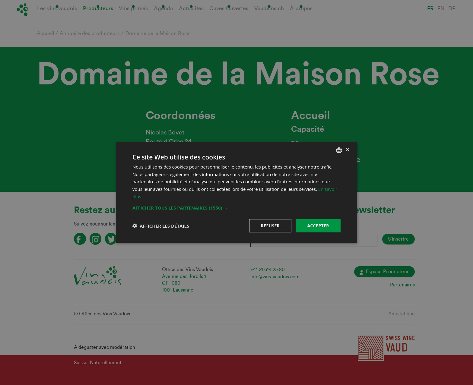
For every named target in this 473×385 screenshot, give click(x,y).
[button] (236, 207)
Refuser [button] (270, 225)
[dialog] (236, 192)
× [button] (347, 150)
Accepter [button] (318, 225)
